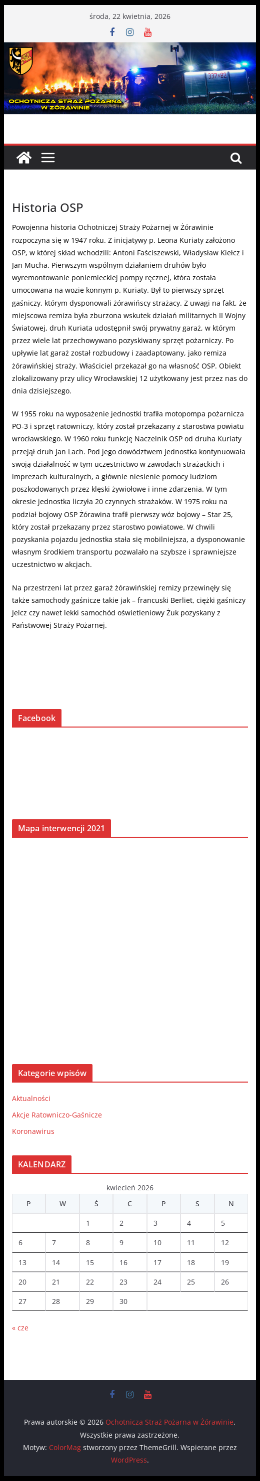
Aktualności (31, 1098)
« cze (20, 1327)
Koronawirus (33, 1131)
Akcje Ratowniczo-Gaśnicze (57, 1114)
